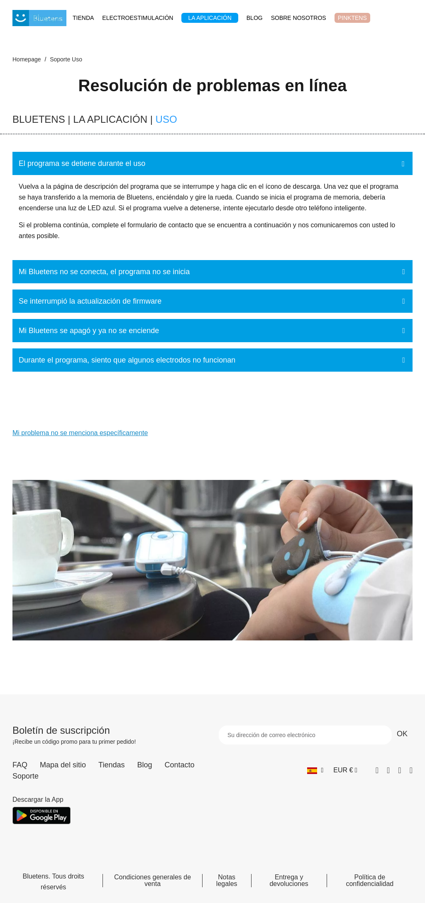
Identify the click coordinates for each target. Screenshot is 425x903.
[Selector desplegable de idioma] (315, 770)
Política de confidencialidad (369, 880)
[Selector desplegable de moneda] (345, 770)
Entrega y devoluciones (288, 880)
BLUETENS (38, 119)
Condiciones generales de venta (152, 880)
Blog (144, 765)
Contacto (179, 765)
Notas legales (226, 880)
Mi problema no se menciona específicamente (80, 432)
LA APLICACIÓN (110, 119)
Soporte (25, 776)
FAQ (19, 765)
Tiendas (111, 765)
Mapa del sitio (63, 765)
